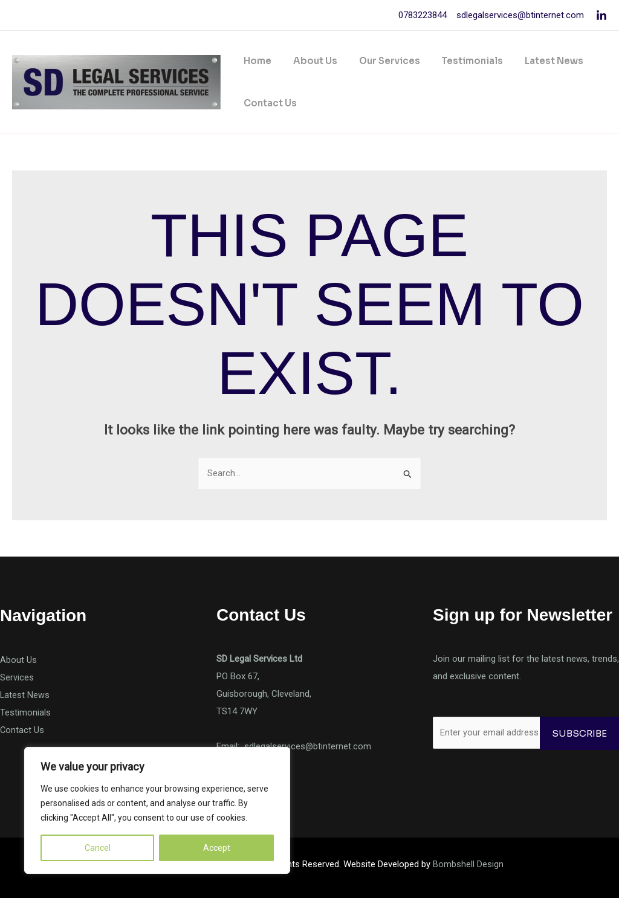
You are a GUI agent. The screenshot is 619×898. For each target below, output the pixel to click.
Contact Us (268, 103)
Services (17, 677)
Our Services (380, 60)
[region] (157, 810)
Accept (216, 848)
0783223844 (422, 15)
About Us (310, 60)
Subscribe (579, 733)
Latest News (538, 60)
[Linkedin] (601, 15)
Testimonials (460, 60)
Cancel (98, 848)
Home (256, 60)
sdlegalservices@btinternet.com (519, 15)
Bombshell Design (468, 864)
